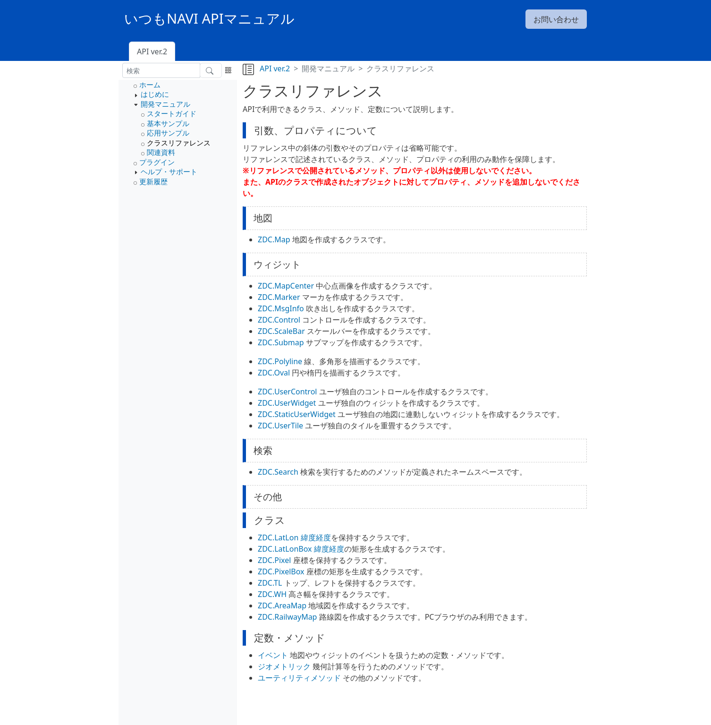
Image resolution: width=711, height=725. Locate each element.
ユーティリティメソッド (299, 678)
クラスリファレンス (179, 142)
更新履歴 (153, 181)
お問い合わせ (556, 19)
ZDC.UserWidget (287, 403)
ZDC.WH (272, 594)
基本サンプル (168, 123)
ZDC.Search (278, 472)
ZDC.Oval (274, 372)
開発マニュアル (165, 104)
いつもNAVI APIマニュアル (209, 18)
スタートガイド (171, 113)
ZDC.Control (279, 320)
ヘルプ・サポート (169, 171)
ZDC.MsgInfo (281, 308)
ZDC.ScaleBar (281, 331)
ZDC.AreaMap (282, 605)
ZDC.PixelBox (281, 571)
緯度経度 (316, 537)
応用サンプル (168, 132)
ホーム (150, 84)
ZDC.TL (270, 583)
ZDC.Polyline (280, 361)
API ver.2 (152, 51)
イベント (273, 655)
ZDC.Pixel (274, 560)
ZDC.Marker (279, 297)
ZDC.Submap (281, 342)
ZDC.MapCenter (286, 286)
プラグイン (157, 162)
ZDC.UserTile (280, 425)
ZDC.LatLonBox (285, 549)
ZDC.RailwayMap (287, 617)
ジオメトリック (284, 666)
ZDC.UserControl (287, 391)
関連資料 (161, 152)
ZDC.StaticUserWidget (297, 414)
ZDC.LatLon (278, 537)
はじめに (155, 94)
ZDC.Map (274, 239)
